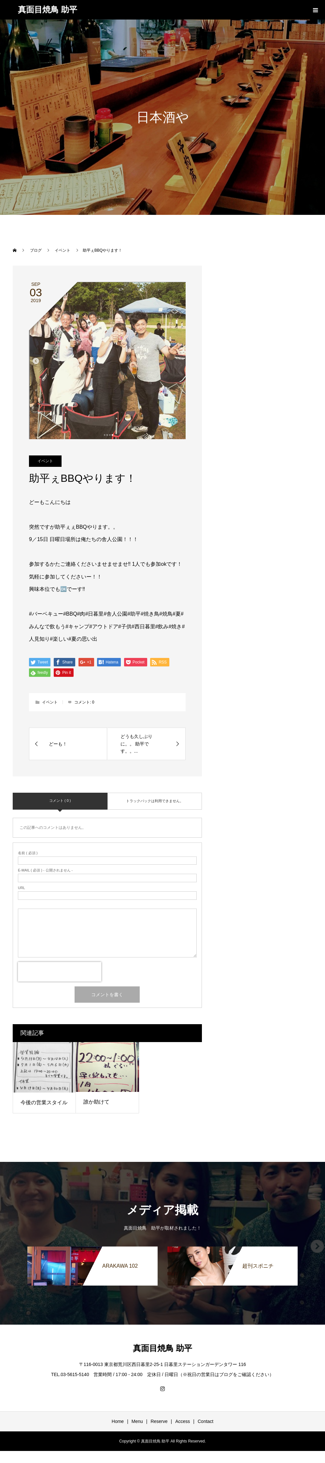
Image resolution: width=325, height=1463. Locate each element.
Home (118, 1421)
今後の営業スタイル (44, 1102)
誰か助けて (96, 1102)
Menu (137, 1421)
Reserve (158, 1421)
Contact (205, 1421)
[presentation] (59, 972)
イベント (45, 461)
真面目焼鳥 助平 (47, 9)
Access (182, 1421)
